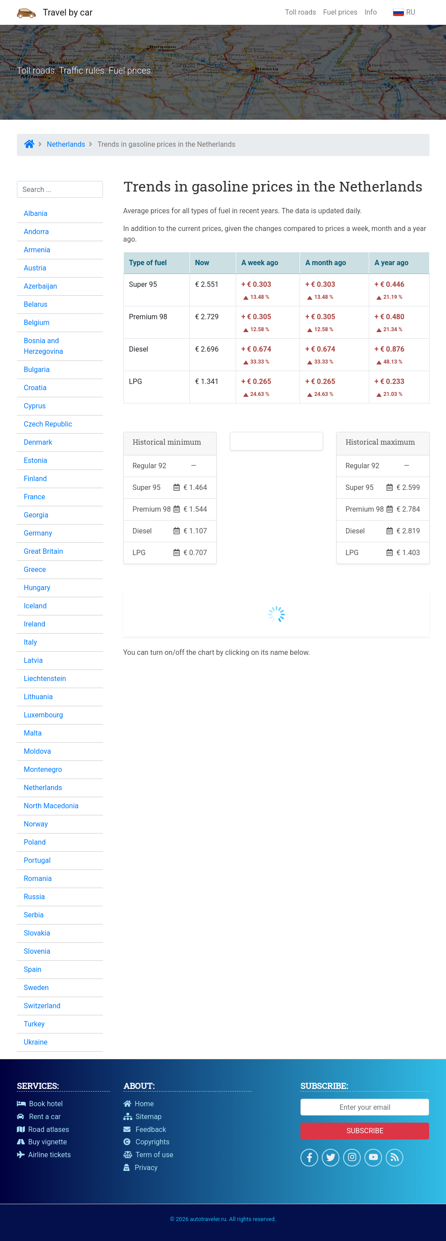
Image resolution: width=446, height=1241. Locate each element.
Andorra (36, 231)
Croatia (35, 388)
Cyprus (35, 406)
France (34, 497)
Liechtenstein (45, 678)
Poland (35, 842)
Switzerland (42, 1006)
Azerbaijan (40, 286)
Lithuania (38, 697)
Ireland (35, 624)
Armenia (37, 250)
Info (370, 12)
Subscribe (365, 1131)
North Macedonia (51, 806)
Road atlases (43, 1129)
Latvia (33, 660)
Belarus (36, 304)
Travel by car (68, 12)
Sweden (36, 987)
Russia (34, 897)
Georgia (36, 515)
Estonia (35, 460)
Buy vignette (42, 1142)
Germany (38, 533)
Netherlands (43, 787)
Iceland (35, 606)
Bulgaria (37, 369)
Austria (35, 268)
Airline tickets (44, 1155)
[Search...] (60, 189)
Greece (35, 569)
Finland (35, 478)
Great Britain (43, 551)
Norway (36, 824)
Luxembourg (43, 715)
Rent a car (39, 1116)
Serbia (34, 915)
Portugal (37, 860)
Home (138, 1104)
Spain (33, 969)
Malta (33, 733)
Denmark (38, 442)
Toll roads (300, 12)
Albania (35, 213)
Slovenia (37, 951)
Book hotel (40, 1104)
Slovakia (37, 933)
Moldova (37, 751)
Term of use (148, 1155)
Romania (38, 878)
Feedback (144, 1129)
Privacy (140, 1167)
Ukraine (36, 1042)
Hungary (37, 587)
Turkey (34, 1024)
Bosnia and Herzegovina (43, 346)
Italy (30, 642)
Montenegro (43, 769)
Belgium (37, 322)
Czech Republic (48, 424)
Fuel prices (340, 12)
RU (404, 12)
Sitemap (142, 1116)
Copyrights (146, 1142)
